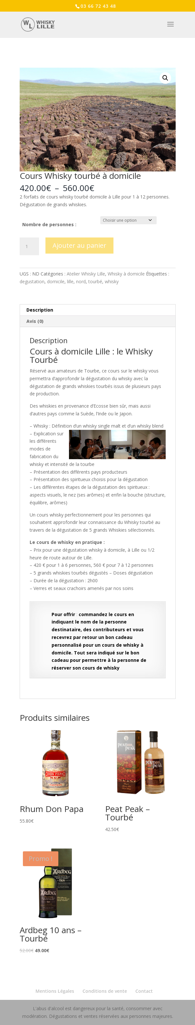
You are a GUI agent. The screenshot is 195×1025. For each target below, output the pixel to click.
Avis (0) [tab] (35, 321)
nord (81, 281)
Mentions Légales (54, 991)
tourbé (95, 281)
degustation (32, 281)
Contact (144, 991)
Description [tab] (39, 310)
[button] (165, 78)
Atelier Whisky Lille (55, 59)
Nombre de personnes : (49, 224)
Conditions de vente (105, 991)
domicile (55, 281)
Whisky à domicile (126, 274)
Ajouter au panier (79, 245)
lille (70, 281)
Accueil (26, 59)
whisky (112, 281)
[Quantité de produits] (29, 246)
